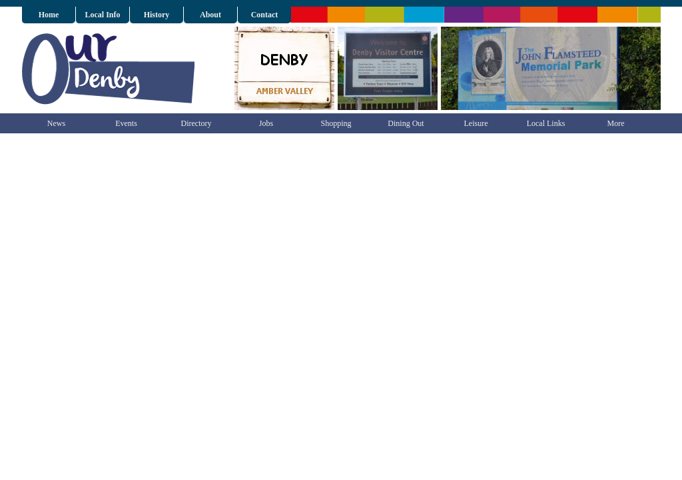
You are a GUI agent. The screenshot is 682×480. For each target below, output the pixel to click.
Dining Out (406, 123)
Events (126, 123)
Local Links (546, 123)
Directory (196, 123)
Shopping (335, 123)
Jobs (266, 123)
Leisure (476, 123)
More (616, 123)
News (56, 123)
